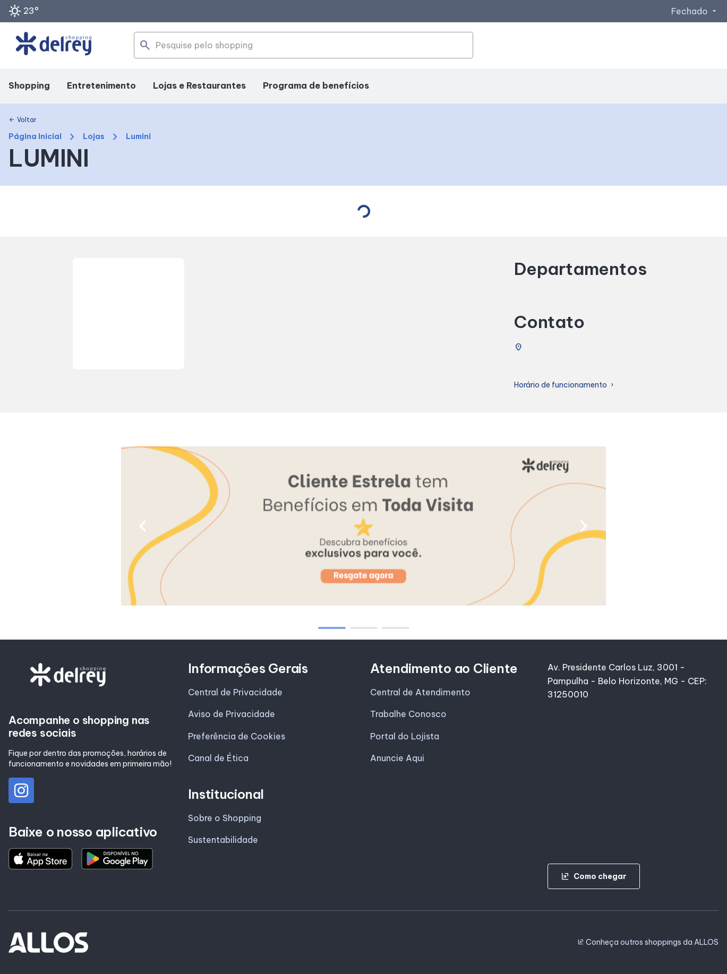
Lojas (94, 136)
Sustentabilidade (223, 839)
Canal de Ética (218, 758)
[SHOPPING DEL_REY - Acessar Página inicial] (53, 46)
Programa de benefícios (316, 85)
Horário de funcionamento (564, 385)
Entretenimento (101, 85)
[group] (363, 526)
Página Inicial (35, 136)
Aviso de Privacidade (231, 714)
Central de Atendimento (420, 692)
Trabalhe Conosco (408, 714)
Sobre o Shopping (224, 818)
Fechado (695, 11)
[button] (142, 526)
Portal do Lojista (404, 736)
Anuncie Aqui (397, 758)
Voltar (22, 120)
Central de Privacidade (235, 692)
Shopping (29, 85)
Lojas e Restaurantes (199, 85)
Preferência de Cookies (236, 736)
